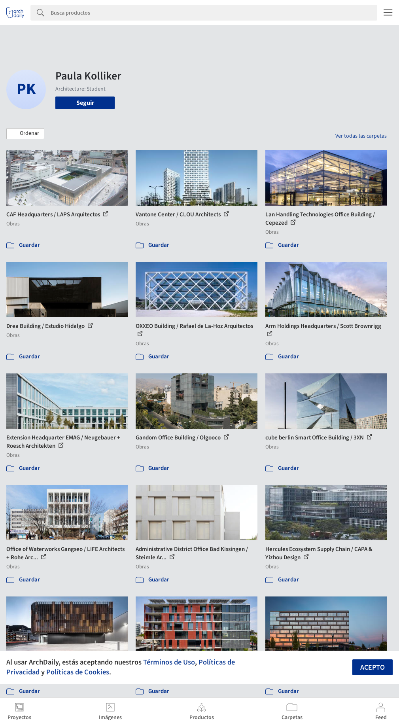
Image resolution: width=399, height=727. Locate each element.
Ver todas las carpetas (361, 136)
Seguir (85, 102)
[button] (25, 133)
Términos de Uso (169, 662)
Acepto (372, 667)
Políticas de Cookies (77, 672)
